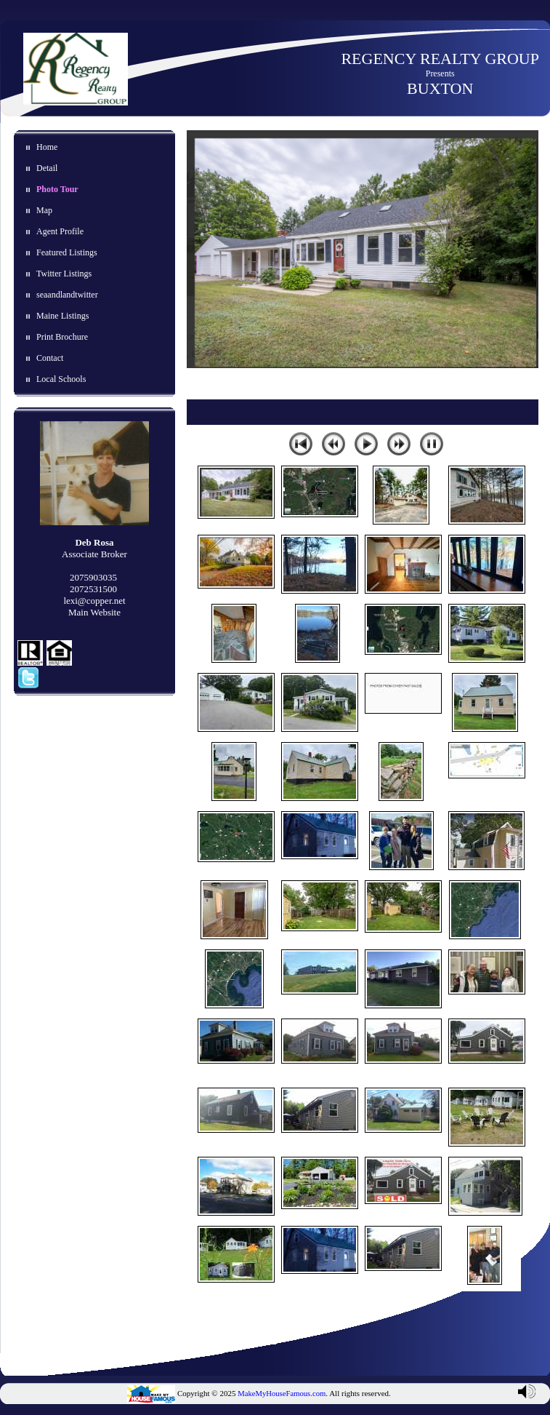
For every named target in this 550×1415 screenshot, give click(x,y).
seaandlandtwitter (67, 295)
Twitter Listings (64, 273)
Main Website (94, 612)
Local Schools (61, 379)
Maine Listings (62, 316)
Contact (49, 358)
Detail (46, 168)
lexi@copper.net (94, 600)
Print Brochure (62, 337)
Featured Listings (66, 252)
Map (44, 210)
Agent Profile (60, 231)
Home (46, 147)
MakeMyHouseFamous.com (281, 1394)
